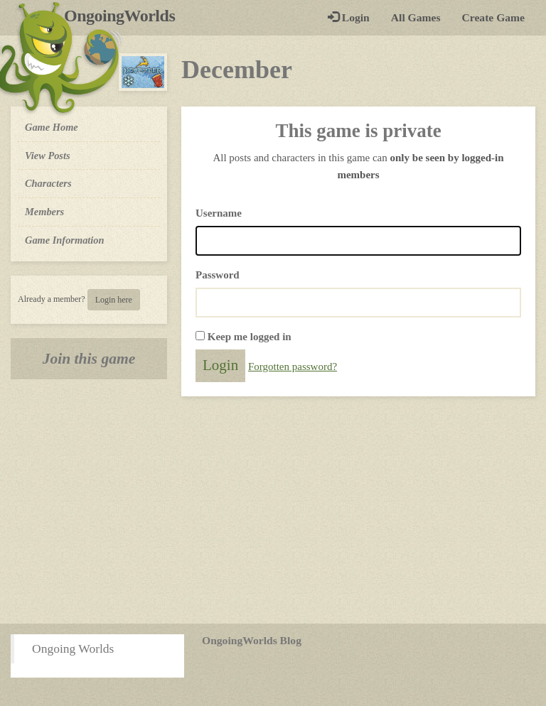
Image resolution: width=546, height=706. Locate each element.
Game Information (65, 240)
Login (349, 17)
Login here (113, 300)
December (236, 69)
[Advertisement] (273, 510)
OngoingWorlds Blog (251, 640)
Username (219, 213)
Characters (48, 182)
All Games (416, 17)
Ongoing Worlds (73, 648)
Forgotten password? (292, 366)
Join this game (89, 358)
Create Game (493, 17)
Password (218, 275)
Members (44, 211)
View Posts (47, 155)
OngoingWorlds (125, 15)
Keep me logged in (249, 336)
